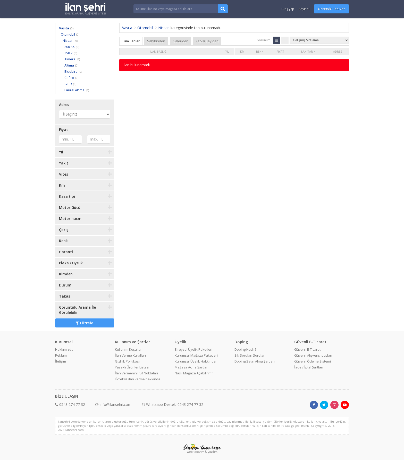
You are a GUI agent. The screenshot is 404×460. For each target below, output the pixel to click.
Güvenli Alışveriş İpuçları (313, 355)
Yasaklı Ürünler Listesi (132, 367)
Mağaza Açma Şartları (191, 367)
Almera (69, 59)
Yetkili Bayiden (207, 41)
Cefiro (69, 77)
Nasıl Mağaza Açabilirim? (194, 373)
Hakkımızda (64, 349)
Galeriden (180, 41)
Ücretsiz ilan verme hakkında (137, 379)
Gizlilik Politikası (127, 361)
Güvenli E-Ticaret (307, 349)
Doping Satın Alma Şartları (254, 361)
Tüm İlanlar (131, 41)
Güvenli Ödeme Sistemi (312, 361)
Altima (69, 65)
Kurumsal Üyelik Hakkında (195, 361)
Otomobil (68, 34)
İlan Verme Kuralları (130, 355)
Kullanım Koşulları (128, 349)
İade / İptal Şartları (308, 367)
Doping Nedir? (245, 349)
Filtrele (84, 322)
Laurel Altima (74, 90)
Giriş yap (287, 9)
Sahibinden (156, 41)
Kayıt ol (304, 9)
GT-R (68, 83)
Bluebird (71, 71)
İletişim (60, 361)
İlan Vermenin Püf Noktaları (136, 373)
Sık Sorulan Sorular (249, 355)
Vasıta (64, 28)
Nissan (68, 40)
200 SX (69, 46)
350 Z (68, 53)
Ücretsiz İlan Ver (331, 8)
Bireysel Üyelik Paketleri (193, 349)
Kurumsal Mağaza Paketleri (196, 355)
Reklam (61, 355)
